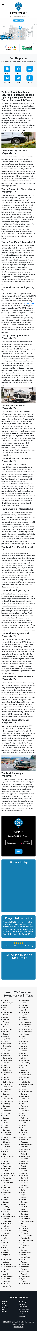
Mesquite (24, 1051)
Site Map (4, 1311)
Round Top (24, 1164)
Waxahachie (25, 1264)
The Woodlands (26, 1236)
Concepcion (7, 1089)
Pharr (22, 1113)
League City (25, 1000)
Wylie (23, 1279)
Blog (2, 1309)
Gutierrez (6, 1219)
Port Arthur (24, 1118)
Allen (4, 1008)
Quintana (24, 1132)
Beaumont (6, 1034)
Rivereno (24, 1152)
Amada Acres (7, 1012)
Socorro (23, 1200)
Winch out (22, 1314)
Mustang (24, 1070)
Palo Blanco (25, 1101)
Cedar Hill (6, 1068)
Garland (5, 1200)
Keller (5, 1248)
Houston (6, 1228)
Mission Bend (25, 1060)
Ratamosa (24, 1142)
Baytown (6, 1032)
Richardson (25, 1147)
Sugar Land (25, 1214)
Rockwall (24, 1154)
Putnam (23, 1125)
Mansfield (24, 1041)
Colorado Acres (8, 1087)
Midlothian (24, 1056)
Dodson (5, 1125)
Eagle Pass (7, 1135)
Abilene (5, 1000)
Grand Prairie (7, 1209)
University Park (26, 1252)
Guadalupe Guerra (9, 1216)
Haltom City (7, 1221)
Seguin (23, 1195)
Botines (5, 1041)
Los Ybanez (25, 1034)
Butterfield (6, 1056)
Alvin (4, 1010)
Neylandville (25, 1077)
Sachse (23, 1168)
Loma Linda (25, 1012)
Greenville (6, 1214)
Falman (5, 1171)
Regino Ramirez (26, 1144)
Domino (5, 1128)
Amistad (6, 1020)
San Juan (24, 1185)
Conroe (5, 1092)
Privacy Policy (18, 1327)
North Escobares (26, 1082)
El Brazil (6, 1144)
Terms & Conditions (18, 1324)
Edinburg (6, 1140)
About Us (4, 1301)
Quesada (24, 1130)
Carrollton (6, 1063)
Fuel (18, 82)
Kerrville (6, 1250)
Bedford (6, 1036)
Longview (24, 1017)
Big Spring (6, 1039)
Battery (7, 73)
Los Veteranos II (26, 1032)
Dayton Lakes (7, 1111)
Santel (23, 1190)
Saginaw (24, 1171)
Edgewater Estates (9, 1137)
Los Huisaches (26, 1022)
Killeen (5, 1252)
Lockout (7, 82)
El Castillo (6, 1147)
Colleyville (6, 1084)
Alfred (5, 1005)
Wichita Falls (25, 1276)
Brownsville (7, 1046)
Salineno (24, 1173)
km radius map (18, 887)
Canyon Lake (7, 1060)
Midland (23, 1053)
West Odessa (25, 1272)
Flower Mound (8, 1183)
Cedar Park (7, 1070)
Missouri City (25, 1063)
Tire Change (23, 1302)
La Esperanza (7, 1264)
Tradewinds (25, 1245)
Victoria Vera (25, 1257)
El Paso (5, 1152)
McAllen (23, 1044)
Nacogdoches (25, 1072)
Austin (5, 1027)
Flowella (6, 1180)
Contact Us (4, 1307)
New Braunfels (26, 1075)
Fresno (5, 1190)
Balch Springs (7, 1029)
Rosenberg (24, 1159)
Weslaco (24, 1269)
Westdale (24, 1274)
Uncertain (24, 1250)
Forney (5, 1185)
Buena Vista (7, 1051)
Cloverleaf (6, 1080)
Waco (23, 1260)
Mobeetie (24, 1065)
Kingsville (6, 1255)
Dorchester (7, 1130)
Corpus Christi (8, 1101)
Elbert (5, 1154)
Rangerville (25, 1140)
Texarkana (24, 1228)
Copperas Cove (8, 1099)
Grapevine (6, 1212)
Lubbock (24, 1036)
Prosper (23, 1123)
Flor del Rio (7, 1178)
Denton (5, 1120)
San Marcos (25, 1188)
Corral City (6, 1104)
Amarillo (6, 1015)
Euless (5, 1161)
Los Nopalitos (26, 1027)
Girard (5, 1204)
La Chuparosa (7, 1260)
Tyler (22, 1248)
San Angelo (25, 1178)
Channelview (7, 1072)
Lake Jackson (8, 1276)
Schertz (23, 1192)
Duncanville (7, 1132)
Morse (23, 1068)
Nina (22, 1080)
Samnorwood (25, 1176)
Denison (6, 1118)
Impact (5, 1243)
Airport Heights (8, 1003)
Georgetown (7, 1202)
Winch (30, 82)
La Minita (6, 1269)
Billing (3, 1303)
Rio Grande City (26, 1149)
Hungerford (7, 1231)
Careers (4, 1305)
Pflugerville (25, 1111)
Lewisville (24, 1005)
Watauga (24, 1262)
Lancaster (6, 1281)
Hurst (5, 1236)
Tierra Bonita (25, 1238)
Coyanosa (6, 1106)
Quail (22, 1128)
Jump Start (22, 1304)
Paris (22, 1104)
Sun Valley (24, 1216)
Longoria (24, 1015)
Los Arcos (24, 1020)
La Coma (6, 1262)
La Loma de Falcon (9, 1267)
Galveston (6, 1197)
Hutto (5, 1238)
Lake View (6, 1279)
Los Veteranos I (26, 1029)
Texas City (24, 1231)
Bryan (5, 1048)
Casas (5, 1065)
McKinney (24, 1046)
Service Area (23, 1316)
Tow (29, 73)
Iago (4, 1240)
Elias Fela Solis (8, 1156)
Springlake (24, 1212)
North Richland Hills (27, 1084)
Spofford (24, 1207)
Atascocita (6, 1024)
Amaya (5, 1017)
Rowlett (23, 1166)
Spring (23, 1209)
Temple (23, 1226)
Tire (18, 73)
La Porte (6, 1272)
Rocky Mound (25, 1156)
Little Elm (24, 1010)
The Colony (25, 1233)
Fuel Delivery (23, 1306)
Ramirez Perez (26, 1137)
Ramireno (24, 1135)
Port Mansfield (26, 1120)
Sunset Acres (25, 1219)
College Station (8, 1082)
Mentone (24, 1048)
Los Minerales (26, 1024)
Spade (23, 1204)
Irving (5, 1245)
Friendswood (7, 1192)
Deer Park (6, 1113)
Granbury (6, 1207)
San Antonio (25, 1180)
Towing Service (24, 1309)
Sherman (24, 1197)
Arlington (6, 1022)
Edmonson (6, 1142)
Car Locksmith (23, 1311)
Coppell (5, 1096)
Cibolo (5, 1075)
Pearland (24, 1108)
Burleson (6, 1053)
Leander (23, 1003)
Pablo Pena (25, 1096)
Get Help (18, 851)
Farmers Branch (8, 1173)
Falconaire (6, 1168)
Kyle (4, 1257)
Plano (23, 1116)
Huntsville (6, 1233)
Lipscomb (24, 1008)
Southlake (24, 1202)
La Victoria (6, 1274)
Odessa (23, 1089)
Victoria (23, 1255)
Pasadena (24, 1106)
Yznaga (23, 1281)
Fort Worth (6, 1188)
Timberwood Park (27, 1240)
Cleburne (6, 1077)
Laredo (5, 1284)
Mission (23, 1058)
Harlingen (6, 1226)
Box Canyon (7, 1044)
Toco (22, 1243)
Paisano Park (25, 1099)
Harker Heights (8, 1224)
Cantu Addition (8, 1058)
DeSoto (5, 1123)
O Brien (23, 1087)
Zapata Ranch (25, 1284)
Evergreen (6, 1164)
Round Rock (25, 1161)
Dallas (5, 1108)
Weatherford (25, 1267)
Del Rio (5, 1116)
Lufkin (23, 1039)
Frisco (5, 1195)
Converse (6, 1094)
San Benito (24, 1183)
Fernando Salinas (9, 1176)
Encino (5, 1159)
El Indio (5, 1149)
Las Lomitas (7, 1286)
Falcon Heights (8, 1166)
